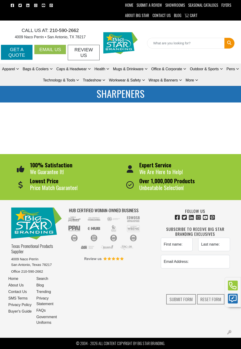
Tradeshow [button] (92, 80)
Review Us (84, 52)
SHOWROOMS (175, 5)
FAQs (41, 310)
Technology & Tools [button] (59, 80)
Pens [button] (231, 69)
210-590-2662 (63, 30)
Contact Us (17, 292)
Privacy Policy (20, 305)
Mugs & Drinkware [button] (128, 69)
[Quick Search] (186, 43)
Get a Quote (16, 52)
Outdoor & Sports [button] (204, 69)
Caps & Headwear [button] (71, 69)
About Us (16, 285)
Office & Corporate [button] (166, 69)
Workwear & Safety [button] (125, 80)
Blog (40, 285)
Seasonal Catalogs (203, 5)
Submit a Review (149, 5)
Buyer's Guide (20, 311)
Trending (43, 292)
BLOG (177, 15)
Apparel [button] (8, 69)
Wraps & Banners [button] (163, 80)
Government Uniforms (46, 319)
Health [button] (99, 69)
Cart (191, 15)
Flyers (226, 5)
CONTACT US (161, 15)
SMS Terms (18, 298)
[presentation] (196, 281)
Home (13, 279)
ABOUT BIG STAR (137, 15)
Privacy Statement (45, 301)
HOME (129, 5)
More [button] (190, 80)
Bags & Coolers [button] (36, 69)
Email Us (50, 49)
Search (42, 279)
